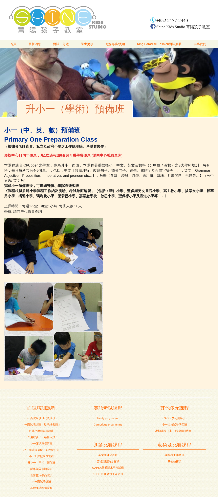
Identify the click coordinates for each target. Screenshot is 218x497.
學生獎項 (87, 44)
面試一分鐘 (61, 44)
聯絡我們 (199, 44)
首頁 (13, 44)
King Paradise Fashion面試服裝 (159, 44)
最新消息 (34, 44)
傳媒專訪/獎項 (115, 44)
